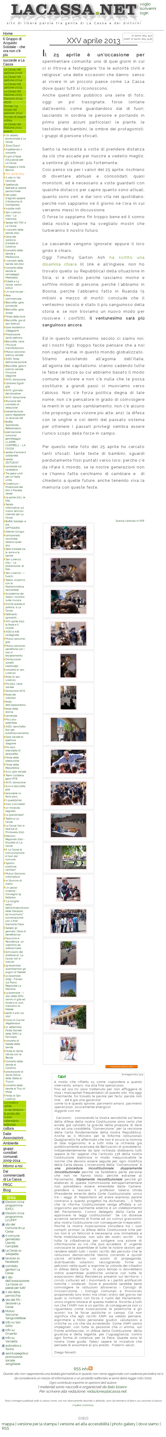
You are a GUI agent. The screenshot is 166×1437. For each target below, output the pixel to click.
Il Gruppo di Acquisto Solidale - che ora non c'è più (14, 47)
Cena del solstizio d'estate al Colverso (11, 241)
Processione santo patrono (13, 336)
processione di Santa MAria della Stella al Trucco (14, 1076)
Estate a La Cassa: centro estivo (13, 285)
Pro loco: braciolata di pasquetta (12, 750)
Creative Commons (82, 1405)
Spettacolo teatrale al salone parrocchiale (15, 188)
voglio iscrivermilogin (148, 8)
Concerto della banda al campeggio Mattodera (14, 272)
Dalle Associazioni (13, 1136)
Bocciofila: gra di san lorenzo (15, 322)
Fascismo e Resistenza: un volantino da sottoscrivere (14, 943)
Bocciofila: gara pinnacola (14, 304)
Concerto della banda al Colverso (14, 1065)
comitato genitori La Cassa (12, 1269)
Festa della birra (15, 316)
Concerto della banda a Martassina (14, 254)
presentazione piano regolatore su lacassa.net (15, 415)
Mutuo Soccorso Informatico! (15, 875)
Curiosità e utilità (11, 1104)
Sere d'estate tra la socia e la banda (15, 552)
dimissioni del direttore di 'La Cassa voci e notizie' (14, 956)
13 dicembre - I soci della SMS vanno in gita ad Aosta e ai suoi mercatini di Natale (15, 1001)
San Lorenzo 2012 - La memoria (13, 215)
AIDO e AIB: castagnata (12, 633)
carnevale (11, 715)
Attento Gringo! (14, 531)
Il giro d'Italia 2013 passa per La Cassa (14, 160)
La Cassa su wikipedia (13, 1252)
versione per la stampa (37, 1424)
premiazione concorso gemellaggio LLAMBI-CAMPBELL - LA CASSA (15, 440)
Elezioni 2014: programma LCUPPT (15, 1216)
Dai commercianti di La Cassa (13, 1175)
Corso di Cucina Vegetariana (14, 1021)
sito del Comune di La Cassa (15, 1228)
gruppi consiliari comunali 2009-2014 (11, 1155)
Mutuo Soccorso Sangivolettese (15, 1314)
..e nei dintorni (13, 1110)
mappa (8, 1424)
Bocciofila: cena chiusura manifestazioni (14, 345)
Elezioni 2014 (13, 98)
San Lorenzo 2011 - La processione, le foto (14, 564)
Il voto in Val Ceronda (12, 179)
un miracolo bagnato (12, 809)
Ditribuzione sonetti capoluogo (13, 663)
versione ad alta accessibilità (84, 1424)
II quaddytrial (13, 800)
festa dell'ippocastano (15, 703)
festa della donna (11, 710)
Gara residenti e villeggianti (15, 329)
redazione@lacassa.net (106, 1391)
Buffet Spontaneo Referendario (13, 425)
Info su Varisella (11, 1339)
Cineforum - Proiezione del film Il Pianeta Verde (14, 488)
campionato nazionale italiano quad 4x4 (13, 540)
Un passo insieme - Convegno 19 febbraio (13, 892)
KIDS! (7, 102)
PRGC (7, 1185)
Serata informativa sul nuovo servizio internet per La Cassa (14, 511)
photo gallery (123, 1424)
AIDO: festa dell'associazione (16, 360)
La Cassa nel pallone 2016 (13, 71)
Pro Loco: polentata (11, 721)
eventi (8, 131)
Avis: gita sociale (15, 771)
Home (8, 33)
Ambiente (10, 1143)
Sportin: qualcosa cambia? (10, 866)
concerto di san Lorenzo (14, 671)
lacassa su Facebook (12, 1259)
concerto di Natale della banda (12, 1044)
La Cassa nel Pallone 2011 (13, 125)
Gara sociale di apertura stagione (14, 740)
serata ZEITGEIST (12, 461)
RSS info (83, 1369)
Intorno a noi (12, 1166)
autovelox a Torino (13, 1347)
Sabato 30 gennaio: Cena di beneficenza (15, 931)
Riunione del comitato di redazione (13, 404)
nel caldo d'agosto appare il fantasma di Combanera (15, 199)
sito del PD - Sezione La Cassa (13, 1303)
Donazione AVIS (15, 690)
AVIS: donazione (15, 379)
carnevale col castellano (13, 468)
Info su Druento (11, 1331)
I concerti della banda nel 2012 (14, 262)
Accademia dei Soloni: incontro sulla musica (14, 597)
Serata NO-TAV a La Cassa (15, 224)
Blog (7, 1190)
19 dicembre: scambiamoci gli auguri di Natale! (15, 969)
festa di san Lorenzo (12, 678)
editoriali (10, 1124)
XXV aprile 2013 (14, 173)
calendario (11, 1121)
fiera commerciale (13, 297)
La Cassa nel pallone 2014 (13, 78)
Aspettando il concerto (13, 151)
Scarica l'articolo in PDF (130, 520)
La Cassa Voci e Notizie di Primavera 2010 (14, 829)
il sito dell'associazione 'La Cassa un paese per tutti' (17, 1282)
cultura (8, 1128)
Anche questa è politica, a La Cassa (15, 607)
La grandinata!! (14, 814)
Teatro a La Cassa (12, 820)
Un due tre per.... (15, 291)
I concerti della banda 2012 (14, 231)
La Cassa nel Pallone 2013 (13, 93)
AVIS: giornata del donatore (14, 392)
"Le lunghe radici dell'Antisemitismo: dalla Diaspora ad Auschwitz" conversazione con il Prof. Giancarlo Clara (17, 913)
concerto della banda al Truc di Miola (15, 1088)
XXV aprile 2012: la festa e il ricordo (15, 625)
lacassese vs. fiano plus (13, 795)
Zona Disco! (12, 145)
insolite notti (13, 208)
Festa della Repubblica (12, 766)
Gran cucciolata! (15, 804)
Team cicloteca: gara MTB (14, 777)
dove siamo (148, 1424)
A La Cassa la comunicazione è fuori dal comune (14, 854)
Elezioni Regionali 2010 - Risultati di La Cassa (15, 840)
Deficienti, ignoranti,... (12, 616)
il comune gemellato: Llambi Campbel (12, 1241)
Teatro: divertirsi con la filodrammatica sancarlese (15, 584)
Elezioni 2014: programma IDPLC (15, 1205)
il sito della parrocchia (12, 1293)
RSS (5, 1428)
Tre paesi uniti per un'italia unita (14, 477)
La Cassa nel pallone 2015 (13, 85)
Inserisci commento (121, 1066)
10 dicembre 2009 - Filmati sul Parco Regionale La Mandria (13, 982)
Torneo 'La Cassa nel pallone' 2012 (13, 109)
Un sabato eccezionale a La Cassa (15, 138)
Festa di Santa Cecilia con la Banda (14, 1054)
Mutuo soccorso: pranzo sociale (15, 353)
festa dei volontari (10, 696)
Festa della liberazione (12, 759)
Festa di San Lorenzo (13, 1097)
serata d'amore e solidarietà (15, 454)
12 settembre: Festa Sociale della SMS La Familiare (13, 1032)
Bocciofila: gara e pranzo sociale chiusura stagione (15, 370)
